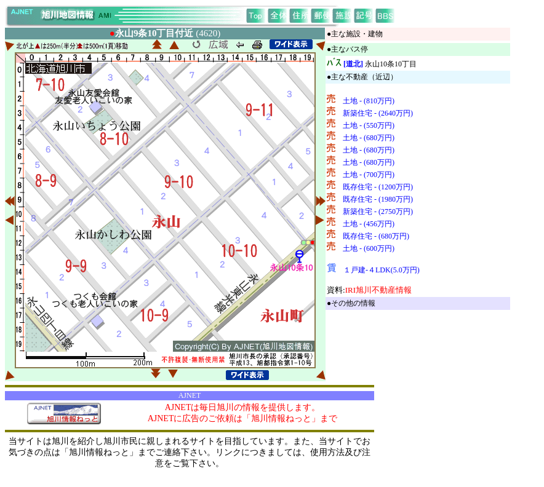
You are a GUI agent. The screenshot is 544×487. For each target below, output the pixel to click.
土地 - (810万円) (368, 101)
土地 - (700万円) (368, 174)
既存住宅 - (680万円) (376, 236)
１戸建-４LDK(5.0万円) (381, 270)
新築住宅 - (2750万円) (378, 211)
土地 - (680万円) (368, 137)
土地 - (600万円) (368, 248)
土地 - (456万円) (368, 224)
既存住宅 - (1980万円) (378, 199)
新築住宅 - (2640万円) (378, 113)
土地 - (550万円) (368, 125)
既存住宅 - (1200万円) (378, 187)
